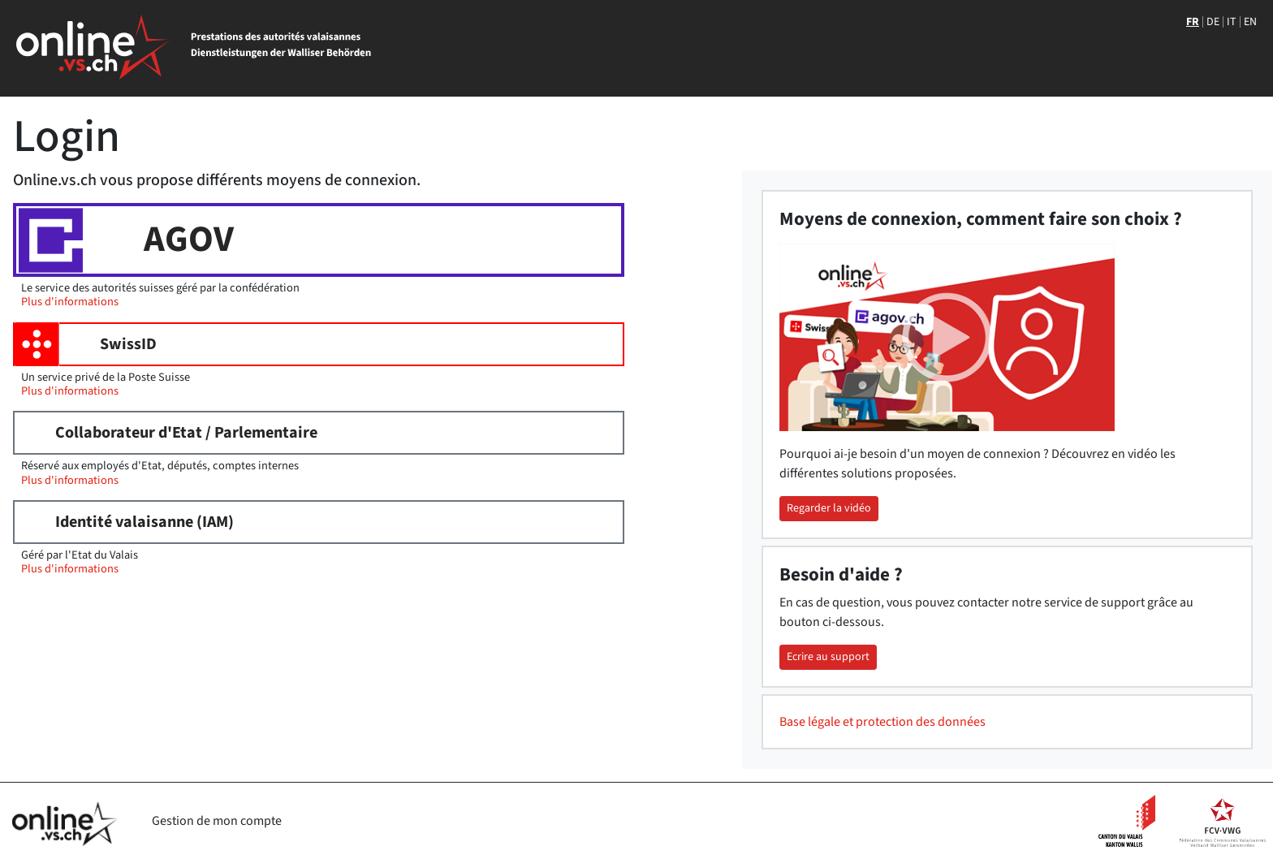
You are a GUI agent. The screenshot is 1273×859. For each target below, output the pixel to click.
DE (1212, 22)
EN (1250, 22)
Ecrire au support (828, 657)
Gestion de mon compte (217, 821)
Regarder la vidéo (829, 508)
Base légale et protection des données (882, 722)
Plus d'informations (70, 301)
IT (1231, 22)
